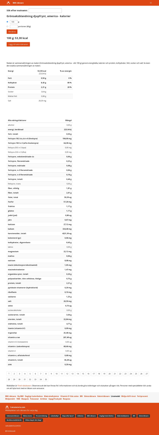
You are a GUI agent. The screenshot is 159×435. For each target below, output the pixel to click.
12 (67, 374)
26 (141, 374)
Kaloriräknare (103, 396)
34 (41, 379)
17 (94, 374)
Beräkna (12, 31)
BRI (81, 396)
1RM (18, 399)
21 (115, 374)
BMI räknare (18, 3)
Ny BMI (20, 396)
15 (83, 374)
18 (99, 374)
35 (46, 379)
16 (88, 374)
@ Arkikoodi (10, 431)
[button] (151, 3)
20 (110, 374)
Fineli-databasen (24, 385)
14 (78, 374)
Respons (66, 399)
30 (19, 379)
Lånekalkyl (55, 416)
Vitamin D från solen (69, 396)
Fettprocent (142, 396)
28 (9, 379)
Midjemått (10, 399)
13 (72, 374)
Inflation (80, 416)
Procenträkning (41, 416)
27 (147, 374)
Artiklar (43, 399)
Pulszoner (34, 399)
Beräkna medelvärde (14, 420)
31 (25, 379)
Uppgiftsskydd (55, 399)
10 (57, 374)
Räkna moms (27, 416)
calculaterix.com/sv (13, 426)
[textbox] (45, 10)
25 (136, 374)
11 (62, 374)
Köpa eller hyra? (68, 416)
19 (104, 374)
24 (131, 374)
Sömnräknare (90, 396)
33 (35, 379)
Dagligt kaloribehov (34, 396)
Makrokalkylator (51, 396)
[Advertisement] (73, 54)
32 (30, 379)
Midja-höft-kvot (128, 396)
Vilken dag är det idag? (33, 420)
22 (120, 374)
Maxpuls (25, 399)
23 (125, 374)
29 (14, 379)
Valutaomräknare (13, 416)
